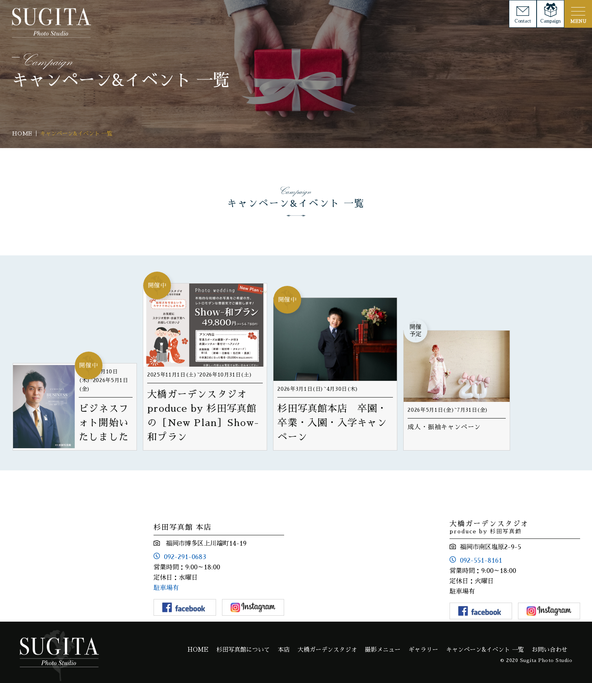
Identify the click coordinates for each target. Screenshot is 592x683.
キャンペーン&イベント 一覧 (485, 650)
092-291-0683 (185, 557)
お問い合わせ (549, 650)
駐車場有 (166, 588)
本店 (284, 650)
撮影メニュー (382, 650)
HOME (198, 650)
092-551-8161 (481, 560)
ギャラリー (423, 650)
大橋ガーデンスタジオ (327, 650)
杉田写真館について (243, 650)
